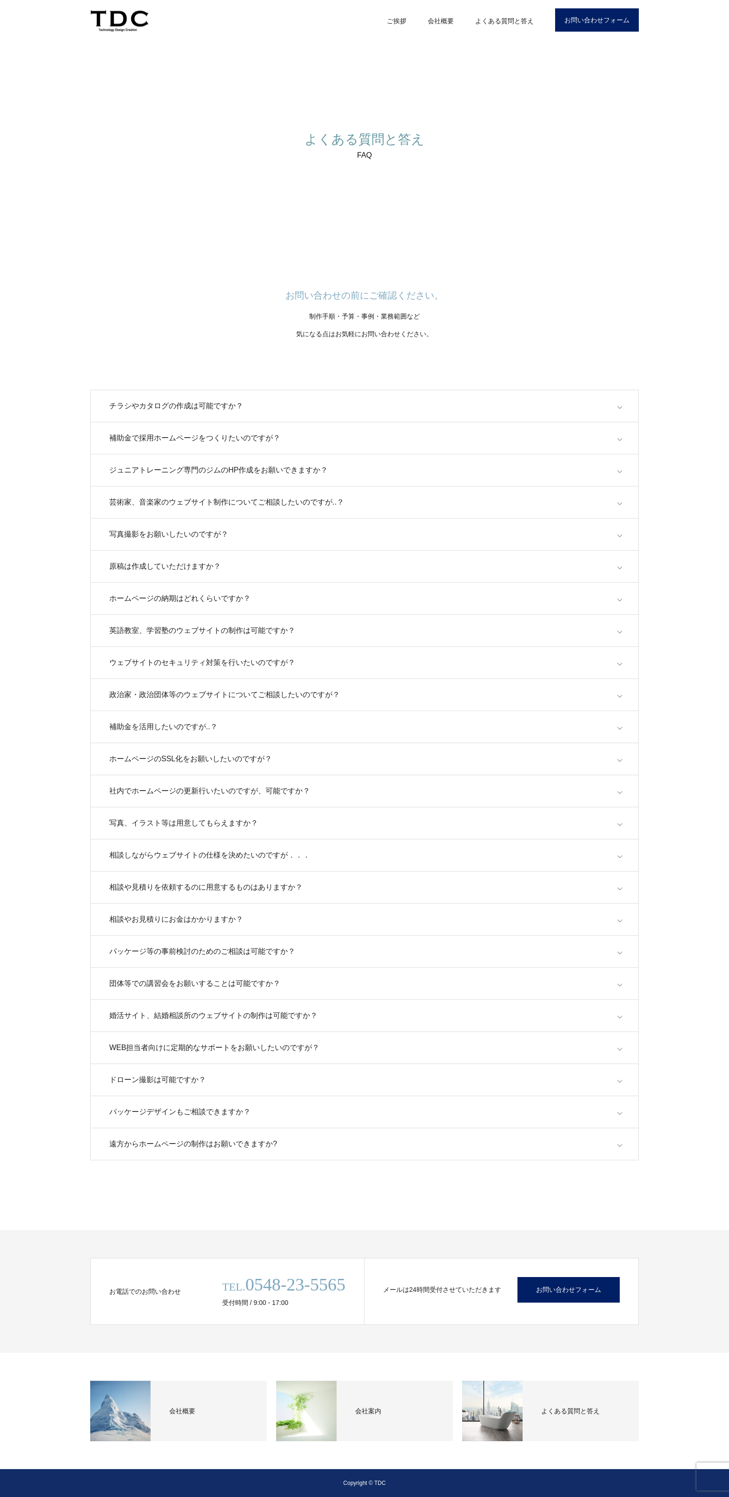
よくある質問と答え (504, 21)
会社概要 (441, 21)
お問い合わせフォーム (597, 20)
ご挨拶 (396, 21)
